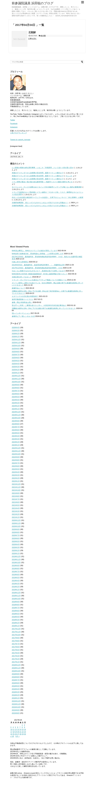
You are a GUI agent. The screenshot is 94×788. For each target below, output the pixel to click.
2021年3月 (16, 511)
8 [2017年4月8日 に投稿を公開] (22, 727)
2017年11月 (16, 632)
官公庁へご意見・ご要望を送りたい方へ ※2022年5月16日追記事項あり (39, 305)
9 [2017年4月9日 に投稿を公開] (24, 727)
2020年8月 (16, 532)
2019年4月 (16, 580)
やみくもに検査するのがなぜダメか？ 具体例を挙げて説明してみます (38, 271)
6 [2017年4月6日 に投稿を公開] (17, 727)
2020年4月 (16, 544)
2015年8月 (16, 713)
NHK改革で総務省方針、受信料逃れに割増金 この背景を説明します (38, 254)
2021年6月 (16, 502)
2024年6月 (16, 394)
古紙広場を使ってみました (22, 277)
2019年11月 (16, 559)
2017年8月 (16, 641)
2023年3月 (16, 439)
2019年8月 (16, 568)
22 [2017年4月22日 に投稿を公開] (23, 732)
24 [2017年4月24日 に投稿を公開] (11, 734)
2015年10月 (16, 707)
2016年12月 (16, 665)
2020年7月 (16, 535)
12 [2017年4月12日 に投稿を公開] (16, 729)
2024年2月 (16, 406)
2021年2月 (16, 514)
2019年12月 (16, 556)
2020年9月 (16, 529)
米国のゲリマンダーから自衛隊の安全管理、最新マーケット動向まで (37, 173)
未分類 (43, 36)
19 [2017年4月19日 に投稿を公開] (16, 732)
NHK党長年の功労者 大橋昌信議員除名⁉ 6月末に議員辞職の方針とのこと (39, 274)
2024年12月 (16, 376)
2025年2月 (16, 370)
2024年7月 (16, 391)
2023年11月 (16, 415)
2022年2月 (16, 478)
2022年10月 (16, 454)
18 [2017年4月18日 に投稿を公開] (14, 732)
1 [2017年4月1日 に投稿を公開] (22, 725)
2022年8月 (16, 460)
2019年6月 (16, 574)
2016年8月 (16, 677)
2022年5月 (16, 469)
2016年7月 (16, 680)
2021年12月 (16, 484)
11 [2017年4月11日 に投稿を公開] (14, 729)
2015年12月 (16, 701)
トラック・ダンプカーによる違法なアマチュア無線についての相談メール (39, 280)
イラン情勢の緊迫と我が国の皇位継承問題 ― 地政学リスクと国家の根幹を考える (42, 182)
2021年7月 (16, 499)
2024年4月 (16, 400)
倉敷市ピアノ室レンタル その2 (23, 316)
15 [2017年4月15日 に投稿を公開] (23, 729)
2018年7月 (16, 608)
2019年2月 (16, 586)
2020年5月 (16, 541)
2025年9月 (16, 348)
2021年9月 (16, 493)
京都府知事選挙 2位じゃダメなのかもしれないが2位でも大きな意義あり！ (40, 203)
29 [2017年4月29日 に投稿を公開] (23, 734)
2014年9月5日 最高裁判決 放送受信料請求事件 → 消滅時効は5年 (38, 265)
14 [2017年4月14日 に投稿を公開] (20, 729)
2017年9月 (16, 638)
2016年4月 (16, 689)
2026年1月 (16, 336)
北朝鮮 (32, 32)
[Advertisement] (47, 226)
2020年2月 (16, 550)
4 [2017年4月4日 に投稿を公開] (13, 727)
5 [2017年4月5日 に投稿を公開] (15, 727)
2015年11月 (16, 704)
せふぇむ (69, 176)
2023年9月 (16, 421)
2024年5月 (16, 397)
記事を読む (32, 38)
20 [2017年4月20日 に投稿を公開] (18, 732)
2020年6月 (16, 538)
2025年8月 (16, 351)
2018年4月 (16, 617)
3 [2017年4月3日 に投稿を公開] (10, 727)
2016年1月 (16, 698)
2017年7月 (16, 644)
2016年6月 (16, 683)
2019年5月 (16, 577)
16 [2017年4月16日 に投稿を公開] (25, 729)
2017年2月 (16, 659)
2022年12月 (16, 448)
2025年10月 (16, 345)
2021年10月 (16, 490)
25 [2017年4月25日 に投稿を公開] (14, 734)
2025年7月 (16, 355)
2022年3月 (16, 475)
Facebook (13, 123)
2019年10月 (16, 562)
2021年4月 (16, 508)
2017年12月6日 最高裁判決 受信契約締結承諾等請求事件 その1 (37, 268)
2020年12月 (16, 520)
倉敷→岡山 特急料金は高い (22, 302)
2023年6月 (16, 430)
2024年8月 (16, 388)
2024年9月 (16, 385)
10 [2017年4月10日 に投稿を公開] (11, 729)
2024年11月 (16, 379)
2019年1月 (16, 590)
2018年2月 (16, 623)
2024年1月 (16, 409)
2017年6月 (16, 647)
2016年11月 (16, 668)
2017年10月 (16, 635)
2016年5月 (16, 686)
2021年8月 (16, 496)
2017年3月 (16, 656)
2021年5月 (16, 505)
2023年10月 (16, 418)
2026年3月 (16, 330)
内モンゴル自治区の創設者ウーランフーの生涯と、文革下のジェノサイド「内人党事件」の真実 (47, 197)
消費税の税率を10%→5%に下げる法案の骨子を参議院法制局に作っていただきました (44, 308)
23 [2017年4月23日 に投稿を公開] (25, 732)
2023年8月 (16, 424)
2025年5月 (16, 361)
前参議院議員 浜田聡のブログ (32, 3)
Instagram (14, 127)
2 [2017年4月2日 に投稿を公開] (24, 725)
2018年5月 (16, 614)
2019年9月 (16, 565)
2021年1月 (16, 517)
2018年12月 (16, 593)
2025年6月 (16, 358)
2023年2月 (16, 442)
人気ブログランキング (18, 133)
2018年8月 (16, 605)
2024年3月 (16, 403)
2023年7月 (16, 427)
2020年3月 (16, 547)
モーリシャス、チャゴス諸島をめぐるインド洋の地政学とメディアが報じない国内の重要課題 (47, 187)
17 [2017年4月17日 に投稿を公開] (11, 732)
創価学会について (18, 288)
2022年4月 (16, 472)
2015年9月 (16, 710)
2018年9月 (16, 602)
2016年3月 (16, 692)
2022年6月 (16, 466)
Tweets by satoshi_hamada (20, 140)
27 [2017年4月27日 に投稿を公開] (18, 734)
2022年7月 (16, 463)
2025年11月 (16, 342)
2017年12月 (16, 629)
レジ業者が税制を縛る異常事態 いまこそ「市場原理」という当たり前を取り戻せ (42, 168)
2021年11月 (16, 487)
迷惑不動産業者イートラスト (22, 299)
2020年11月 (16, 523)
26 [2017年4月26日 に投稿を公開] (16, 734)
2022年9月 (16, 457)
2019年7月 (16, 571)
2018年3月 (16, 620)
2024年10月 (16, 382)
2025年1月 (16, 373)
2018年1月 (16, 626)
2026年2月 (16, 333)
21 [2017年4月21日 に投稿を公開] (20, 732)
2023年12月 (16, 412)
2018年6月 (16, 611)
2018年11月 (16, 596)
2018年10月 (16, 599)
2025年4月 (16, 364)
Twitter (12, 120)
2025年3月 (16, 367)
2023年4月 (16, 436)
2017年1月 (16, 662)
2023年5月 (16, 433)
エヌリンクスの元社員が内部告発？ (25, 296)
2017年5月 (16, 650)
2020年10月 (16, 526)
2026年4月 (16, 327)
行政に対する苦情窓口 (20, 262)
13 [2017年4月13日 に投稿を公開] (18, 729)
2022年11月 (16, 451)
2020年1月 (16, 553)
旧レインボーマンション (21, 313)
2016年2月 (16, 695)
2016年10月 (16, 671)
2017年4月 (16, 653)
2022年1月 (16, 481)
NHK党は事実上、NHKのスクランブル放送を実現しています (34, 251)
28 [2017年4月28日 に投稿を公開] (20, 734)
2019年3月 (16, 583)
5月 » (17, 736)
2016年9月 (16, 674)
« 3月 (12, 736)
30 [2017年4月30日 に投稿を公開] (25, 734)
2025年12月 (16, 339)
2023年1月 (16, 445)
